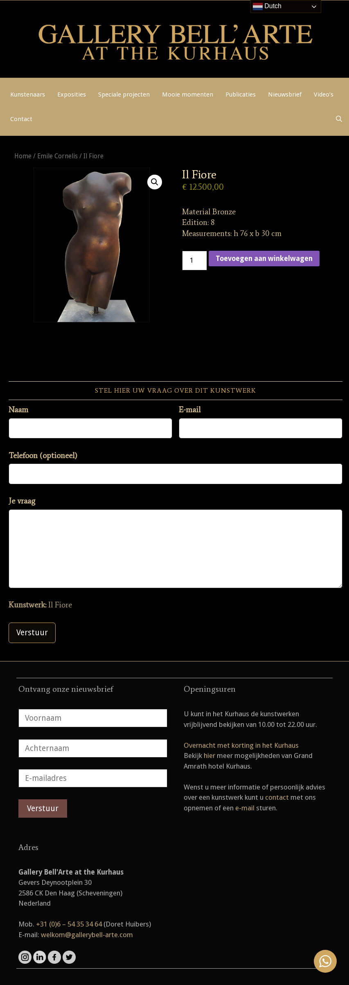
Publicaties (240, 94)
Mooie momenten (187, 94)
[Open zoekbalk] (339, 119)
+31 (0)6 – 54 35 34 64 (69, 924)
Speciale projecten (124, 94)
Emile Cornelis (57, 156)
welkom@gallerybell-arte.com (87, 935)
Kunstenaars (27, 94)
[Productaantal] (194, 260)
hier (209, 755)
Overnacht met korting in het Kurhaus (241, 745)
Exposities (71, 94)
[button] (154, 182)
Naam (18, 409)
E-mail (189, 409)
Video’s (323, 94)
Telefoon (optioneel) (43, 455)
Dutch (267, 6)
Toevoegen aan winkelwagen (264, 258)
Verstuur (32, 632)
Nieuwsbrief (285, 94)
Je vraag (22, 501)
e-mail (244, 808)
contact (277, 797)
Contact (21, 119)
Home (23, 156)
